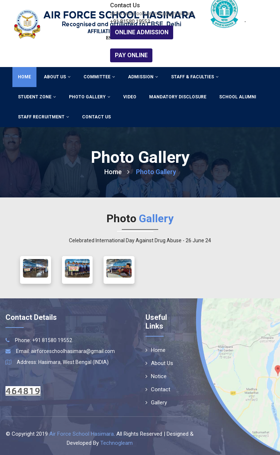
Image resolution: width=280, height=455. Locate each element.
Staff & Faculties (195, 76)
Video (129, 96)
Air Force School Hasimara (81, 434)
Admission (143, 76)
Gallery (156, 402)
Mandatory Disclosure (177, 96)
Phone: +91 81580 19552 (43, 340)
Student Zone (37, 96)
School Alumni (237, 96)
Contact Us (96, 116)
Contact (157, 389)
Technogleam (116, 443)
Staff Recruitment (43, 116)
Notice (156, 376)
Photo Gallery (89, 96)
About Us (57, 76)
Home (24, 76)
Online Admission (141, 32)
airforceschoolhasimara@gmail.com (73, 351)
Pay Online (131, 55)
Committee (99, 76)
